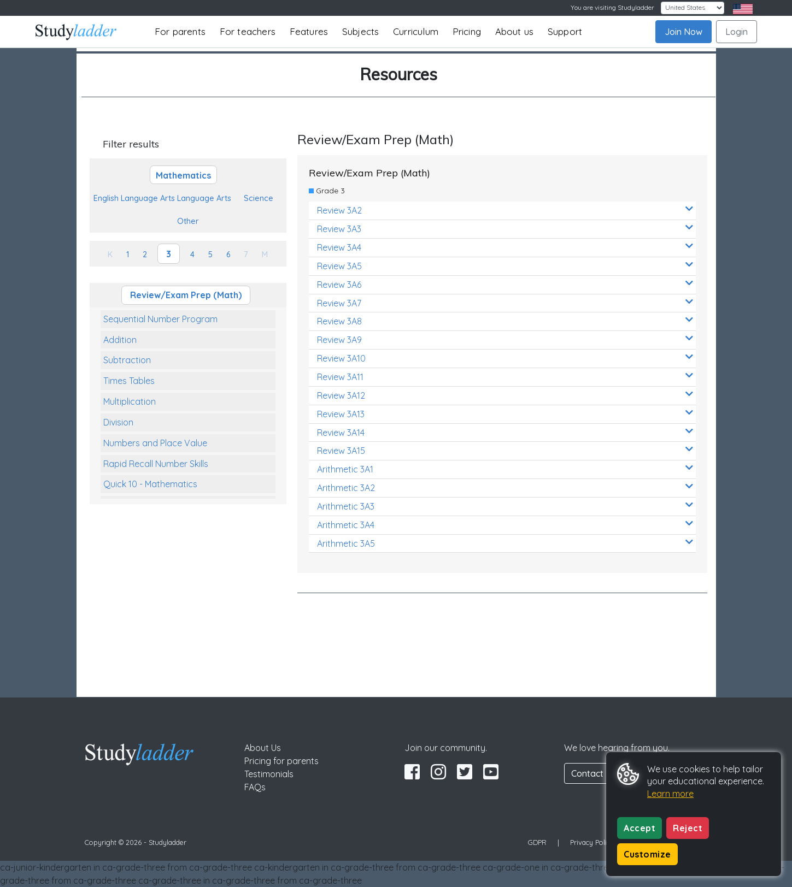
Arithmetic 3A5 (505, 543)
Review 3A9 (505, 339)
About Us (262, 747)
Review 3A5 (505, 265)
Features (309, 31)
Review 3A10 (505, 358)
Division (118, 422)
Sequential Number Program (160, 319)
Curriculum (415, 31)
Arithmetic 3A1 (505, 469)
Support (565, 31)
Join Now (683, 31)
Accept (639, 828)
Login (736, 31)
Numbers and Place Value (155, 442)
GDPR (537, 842)
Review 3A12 (505, 395)
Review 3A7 (505, 303)
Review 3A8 (505, 321)
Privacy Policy (592, 842)
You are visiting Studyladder (612, 7)
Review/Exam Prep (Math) (186, 294)
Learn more (670, 793)
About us (514, 31)
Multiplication (129, 401)
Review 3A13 (505, 413)
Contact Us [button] (593, 773)
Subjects (360, 31)
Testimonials (269, 773)
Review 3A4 (505, 247)
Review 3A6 (505, 284)
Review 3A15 (505, 450)
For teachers (247, 31)
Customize (647, 854)
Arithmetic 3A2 (505, 487)
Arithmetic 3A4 (505, 524)
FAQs (255, 787)
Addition (120, 339)
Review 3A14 (505, 432)
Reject (687, 828)
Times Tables (129, 380)
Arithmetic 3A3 (505, 506)
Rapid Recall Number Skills (155, 463)
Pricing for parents (281, 760)
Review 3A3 (505, 228)
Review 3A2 (505, 210)
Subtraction (127, 359)
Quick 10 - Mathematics (150, 483)
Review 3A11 (505, 376)
